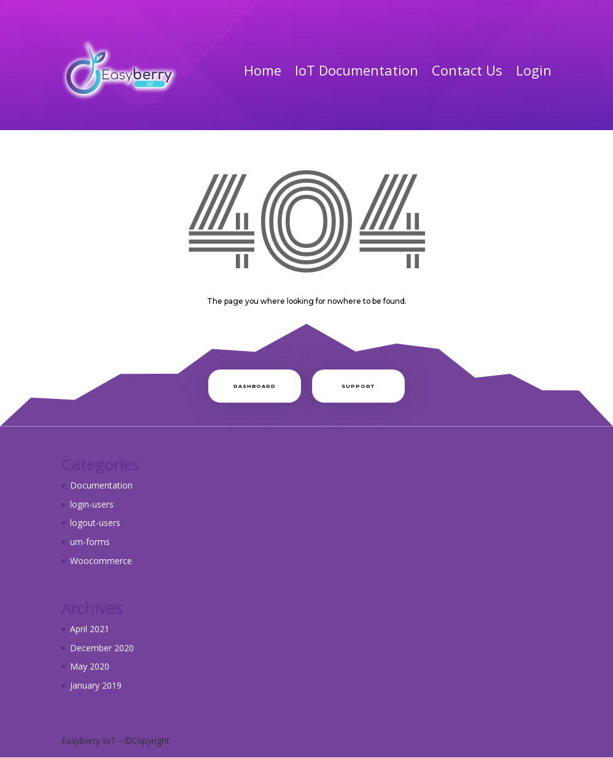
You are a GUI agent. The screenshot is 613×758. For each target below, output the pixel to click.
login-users (92, 504)
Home (262, 70)
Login (534, 70)
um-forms (90, 541)
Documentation (101, 485)
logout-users (95, 522)
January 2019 (96, 685)
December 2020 (102, 648)
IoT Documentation (356, 70)
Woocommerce (101, 561)
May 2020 (89, 666)
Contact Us (467, 70)
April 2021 (89, 629)
